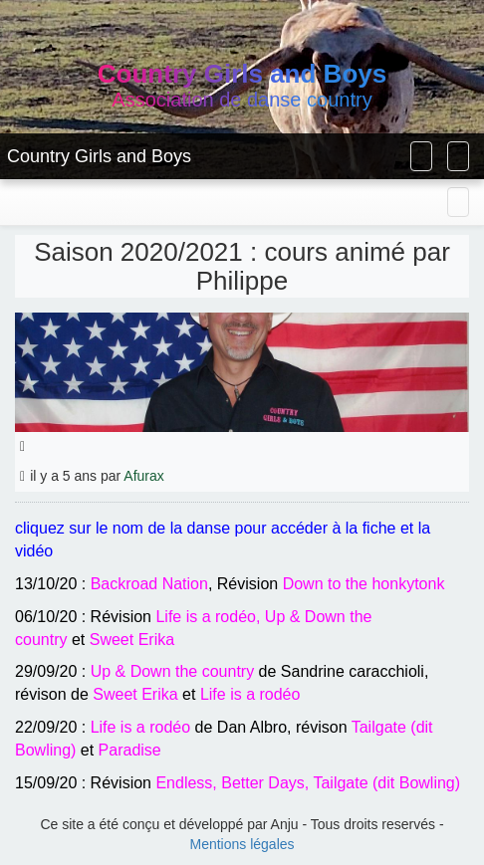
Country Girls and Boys (99, 156)
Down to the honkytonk (364, 583)
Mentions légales (241, 844)
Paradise (130, 750)
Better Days (263, 782)
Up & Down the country (173, 671)
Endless (183, 782)
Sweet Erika (132, 639)
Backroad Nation (149, 583)
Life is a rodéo (205, 616)
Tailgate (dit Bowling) (386, 782)
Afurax (143, 476)
